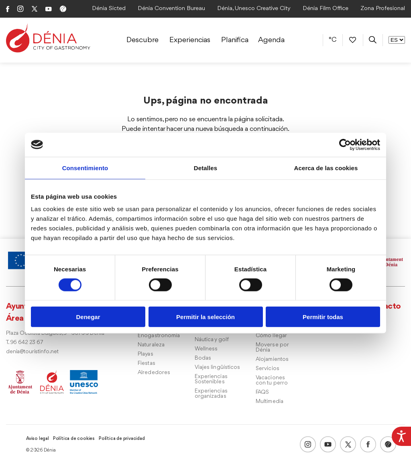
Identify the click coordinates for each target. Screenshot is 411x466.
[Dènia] (48, 38)
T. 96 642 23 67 (24, 342)
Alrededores (154, 372)
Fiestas (146, 363)
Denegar (88, 316)
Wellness (206, 349)
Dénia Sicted (109, 9)
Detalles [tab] (205, 167)
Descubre (142, 40)
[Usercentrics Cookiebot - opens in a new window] (345, 144)
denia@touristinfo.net (32, 351)
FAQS (262, 392)
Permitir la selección (205, 316)
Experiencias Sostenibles (211, 379)
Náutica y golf (212, 339)
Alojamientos (272, 359)
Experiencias (189, 40)
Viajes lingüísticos (217, 367)
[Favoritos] (352, 39)
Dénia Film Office (325, 9)
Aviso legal (37, 438)
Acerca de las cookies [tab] (326, 167)
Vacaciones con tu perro (272, 380)
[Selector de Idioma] (397, 40)
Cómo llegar (271, 335)
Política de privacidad (122, 438)
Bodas (203, 358)
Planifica (234, 40)
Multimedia (269, 401)
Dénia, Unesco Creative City (254, 9)
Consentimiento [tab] (85, 167)
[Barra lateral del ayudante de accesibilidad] (401, 436)
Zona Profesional (382, 9)
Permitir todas (323, 316)
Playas (145, 354)
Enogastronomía (159, 335)
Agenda (271, 40)
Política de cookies (74, 438)
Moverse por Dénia (272, 347)
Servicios (267, 368)
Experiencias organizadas (211, 394)
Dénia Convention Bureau (171, 9)
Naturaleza (151, 345)
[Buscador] (372, 40)
